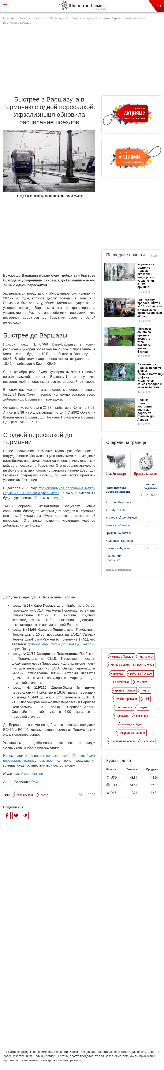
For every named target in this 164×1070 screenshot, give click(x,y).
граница (118, 673)
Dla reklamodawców (92, 1016)
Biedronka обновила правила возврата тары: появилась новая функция (56, 949)
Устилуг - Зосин (116, 510)
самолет (142, 682)
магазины (146, 656)
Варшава (148, 741)
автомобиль (125, 707)
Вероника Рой (26, 782)
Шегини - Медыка (118, 548)
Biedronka (123, 682)
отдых (143, 707)
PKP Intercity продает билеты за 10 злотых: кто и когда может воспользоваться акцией (56, 930)
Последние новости (125, 254)
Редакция (115, 1016)
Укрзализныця (32, 773)
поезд (44, 795)
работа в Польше (141, 673)
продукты (123, 715)
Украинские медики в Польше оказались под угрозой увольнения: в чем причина (57, 911)
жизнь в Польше (122, 656)
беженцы (142, 715)
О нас (29, 1016)
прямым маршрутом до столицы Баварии (61, 644)
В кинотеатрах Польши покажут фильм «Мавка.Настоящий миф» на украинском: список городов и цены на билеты (54, 969)
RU (159, 6)
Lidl (147, 699)
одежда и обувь (132, 724)
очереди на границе (132, 732)
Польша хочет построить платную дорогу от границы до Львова (145, 409)
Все (154, 255)
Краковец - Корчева (119, 541)
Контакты (132, 1016)
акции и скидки (120, 665)
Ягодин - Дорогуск (118, 502)
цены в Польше (125, 690)
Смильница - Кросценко (114, 558)
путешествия (25, 795)
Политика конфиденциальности (57, 1016)
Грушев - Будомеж (118, 533)
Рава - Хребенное (118, 525)
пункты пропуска (127, 699)
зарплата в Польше (123, 741)
